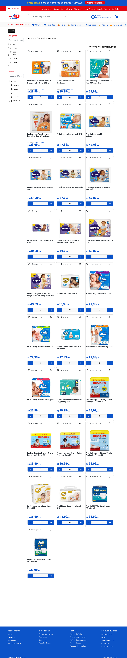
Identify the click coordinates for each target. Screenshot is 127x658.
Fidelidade (43, 637)
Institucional (46, 9)
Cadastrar (11, 637)
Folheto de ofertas (46, 634)
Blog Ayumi (43, 640)
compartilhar (36, 51)
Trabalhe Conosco (46, 643)
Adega (103, 25)
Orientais (116, 25)
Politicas (73, 631)
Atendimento (14, 631)
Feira (61, 25)
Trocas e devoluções (78, 646)
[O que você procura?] (46, 16)
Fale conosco (13, 640)
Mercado (13, 9)
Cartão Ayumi (103, 9)
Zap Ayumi (90, 9)
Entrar (10, 634)
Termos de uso (75, 643)
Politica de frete (76, 634)
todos (11, 30)
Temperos (74, 25)
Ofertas (37, 25)
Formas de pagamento (79, 637)
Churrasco (89, 25)
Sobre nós (58, 9)
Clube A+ (78, 9)
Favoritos (49, 25)
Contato (115, 9)
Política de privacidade (78, 640)
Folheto (68, 9)
